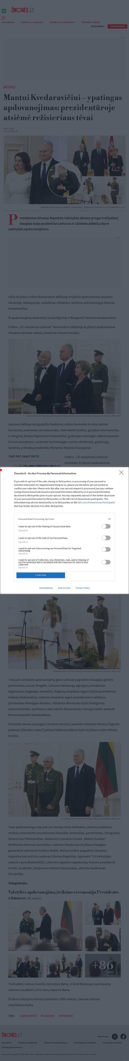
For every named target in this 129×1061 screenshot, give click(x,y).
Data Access (64, 588)
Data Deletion (46, 588)
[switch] (106, 526)
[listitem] (64, 518)
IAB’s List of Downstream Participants (96, 501)
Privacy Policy (83, 588)
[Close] (122, 473)
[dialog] (64, 530)
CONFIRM (41, 575)
